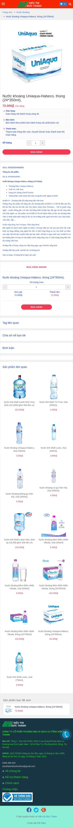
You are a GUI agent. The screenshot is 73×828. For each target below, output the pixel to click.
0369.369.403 (9, 763)
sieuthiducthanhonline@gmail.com (18, 766)
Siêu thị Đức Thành (47, 816)
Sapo (43, 823)
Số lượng (7, 142)
